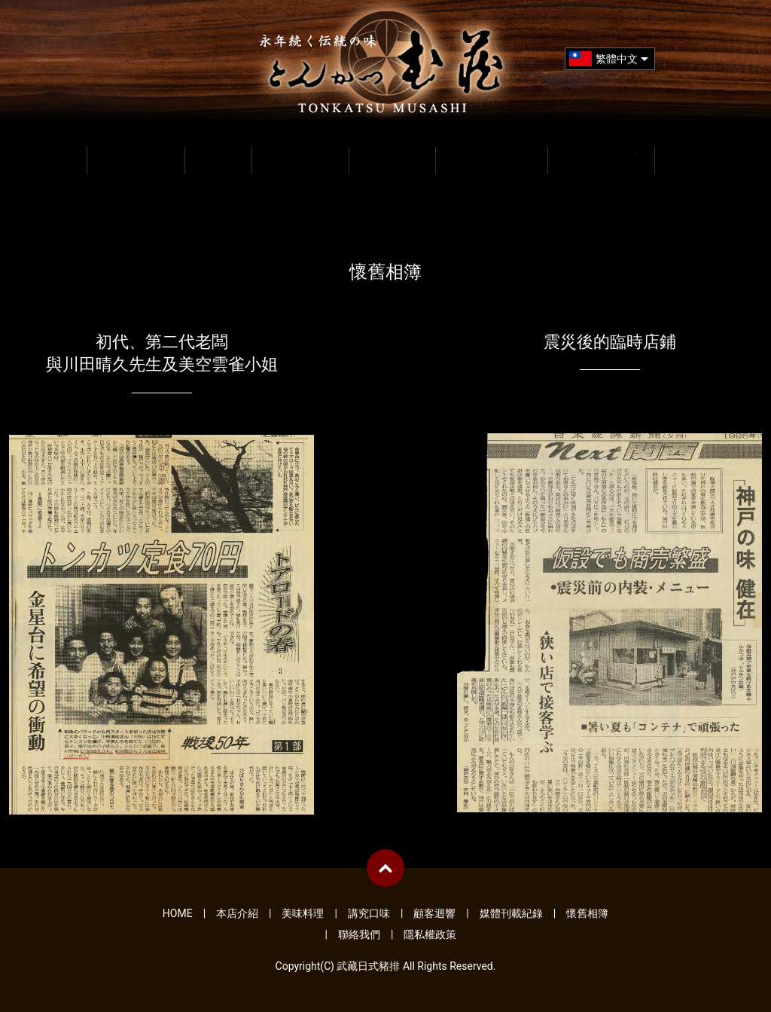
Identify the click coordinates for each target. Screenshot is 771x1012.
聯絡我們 (359, 934)
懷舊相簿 (587, 913)
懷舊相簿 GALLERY (601, 158)
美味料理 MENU (218, 158)
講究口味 (369, 913)
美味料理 (303, 913)
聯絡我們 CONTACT (703, 158)
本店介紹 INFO (136, 158)
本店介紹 (237, 913)
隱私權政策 (430, 934)
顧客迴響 (434, 913)
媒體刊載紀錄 (511, 913)
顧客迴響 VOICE (392, 158)
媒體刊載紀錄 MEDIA (492, 158)
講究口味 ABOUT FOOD (300, 158)
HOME (53, 158)
